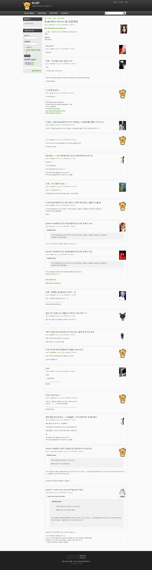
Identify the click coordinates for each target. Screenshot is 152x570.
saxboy (52, 125)
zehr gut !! (50, 46)
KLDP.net (64, 13)
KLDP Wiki (53, 13)
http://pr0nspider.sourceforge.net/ (55, 28)
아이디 (26, 35)
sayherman (53, 398)
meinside (52, 63)
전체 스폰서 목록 (67, 561)
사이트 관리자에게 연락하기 (81, 561)
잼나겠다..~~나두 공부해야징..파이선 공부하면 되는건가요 (69, 156)
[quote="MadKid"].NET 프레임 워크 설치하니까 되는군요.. (69, 449)
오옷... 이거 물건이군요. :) (56, 184)
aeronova (53, 186)
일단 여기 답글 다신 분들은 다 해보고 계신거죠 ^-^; (66, 313)
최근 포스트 (29, 23)
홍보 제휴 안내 (36, 71)
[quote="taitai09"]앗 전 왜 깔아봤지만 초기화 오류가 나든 (69, 223)
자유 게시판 (61, 18)
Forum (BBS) (29, 13)
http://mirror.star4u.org (53, 283)
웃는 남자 (52, 295)
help (126, 2)
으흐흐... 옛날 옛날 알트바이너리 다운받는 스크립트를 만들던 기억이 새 (74, 122)
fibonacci (52, 139)
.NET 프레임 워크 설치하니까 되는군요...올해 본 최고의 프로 (70, 332)
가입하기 (28, 47)
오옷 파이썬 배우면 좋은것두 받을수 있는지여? (65, 350)
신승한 (52, 48)
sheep (52, 93)
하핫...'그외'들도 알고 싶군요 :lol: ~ (60, 61)
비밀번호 (27, 41)
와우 (47, 368)
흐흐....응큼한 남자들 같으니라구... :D (61, 292)
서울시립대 (82, 556)
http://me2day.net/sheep (53, 113)
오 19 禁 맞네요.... (53, 90)
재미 (54, 18)
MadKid (52, 334)
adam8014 (53, 352)
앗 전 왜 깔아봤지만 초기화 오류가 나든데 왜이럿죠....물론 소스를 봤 (73, 202)
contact (120, 2)
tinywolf (52, 316)
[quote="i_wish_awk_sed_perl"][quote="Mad (64, 490)
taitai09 (52, 205)
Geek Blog (42, 13)
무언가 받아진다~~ (53, 395)
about (115, 2)
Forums (49, 18)
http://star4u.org (51, 279)
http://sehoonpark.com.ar (57, 111)
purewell (51, 24)
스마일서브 (82, 558)
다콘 (51, 254)
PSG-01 (52, 371)
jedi (51, 492)
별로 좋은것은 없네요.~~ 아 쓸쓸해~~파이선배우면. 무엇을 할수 (71, 417)
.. (46, 137)
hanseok (52, 158)
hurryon (52, 226)
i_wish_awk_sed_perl (56, 451)
